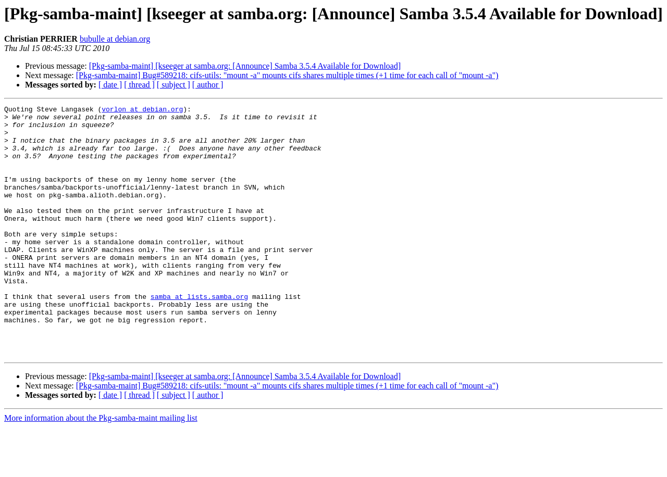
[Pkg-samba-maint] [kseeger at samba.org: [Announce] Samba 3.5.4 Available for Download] (245, 65)
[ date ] (110, 84)
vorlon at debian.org (142, 110)
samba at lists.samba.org (199, 335)
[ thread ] (139, 84)
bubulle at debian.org (115, 38)
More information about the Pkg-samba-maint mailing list (100, 467)
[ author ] (208, 84)
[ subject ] (173, 84)
